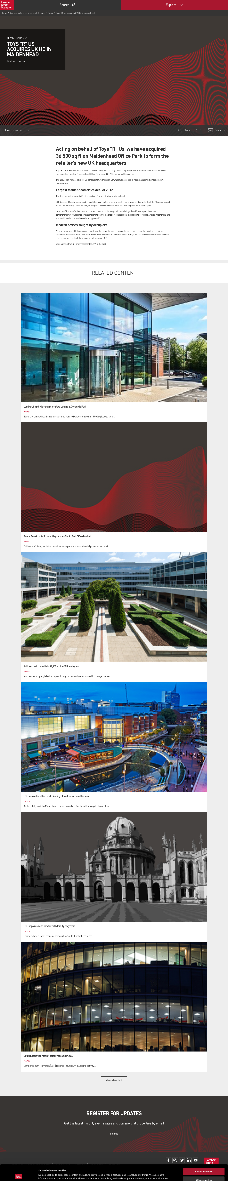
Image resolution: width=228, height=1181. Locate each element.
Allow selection (204, 1164)
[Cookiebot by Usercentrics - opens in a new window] (19, 1175)
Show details (152, 1175)
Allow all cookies (204, 1155)
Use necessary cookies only (203, 1172)
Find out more (16, 61)
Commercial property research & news (27, 13)
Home (4, 13)
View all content (114, 1080)
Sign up (114, 1133)
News (50, 13)
